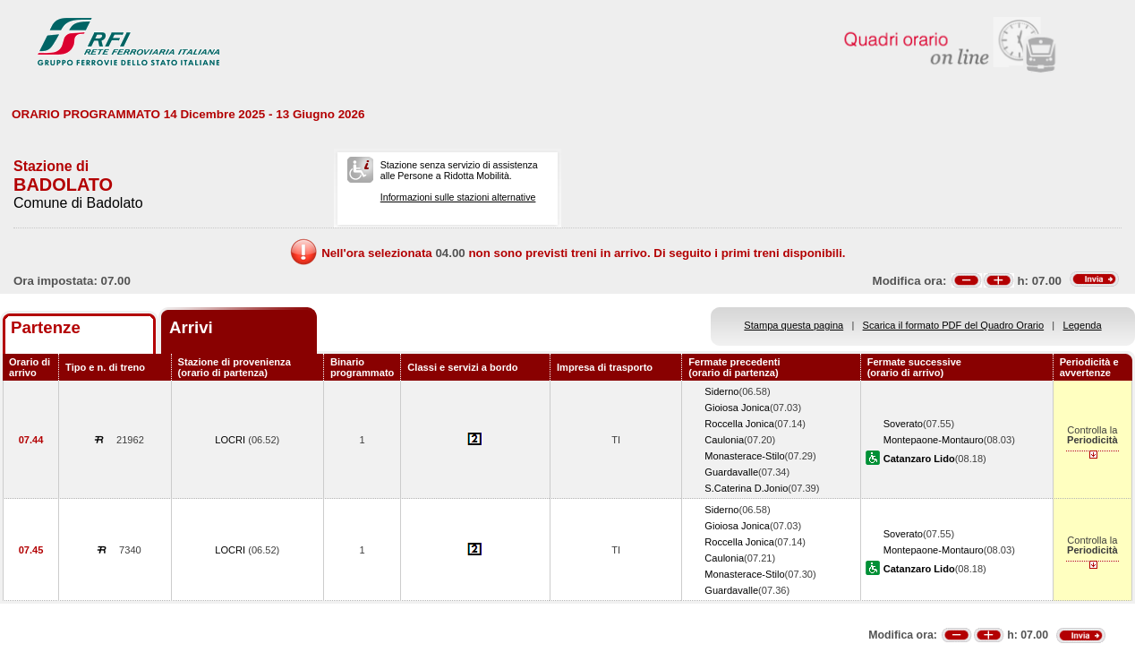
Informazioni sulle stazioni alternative (458, 197)
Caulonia (724, 439)
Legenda (1082, 325)
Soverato (903, 423)
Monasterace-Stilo (744, 456)
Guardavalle (731, 472)
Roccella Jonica (739, 423)
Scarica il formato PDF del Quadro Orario (954, 325)
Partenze (46, 327)
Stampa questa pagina (793, 325)
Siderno (721, 391)
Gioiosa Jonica (737, 407)
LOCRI (231, 439)
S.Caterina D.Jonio (746, 488)
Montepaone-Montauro (933, 439)
